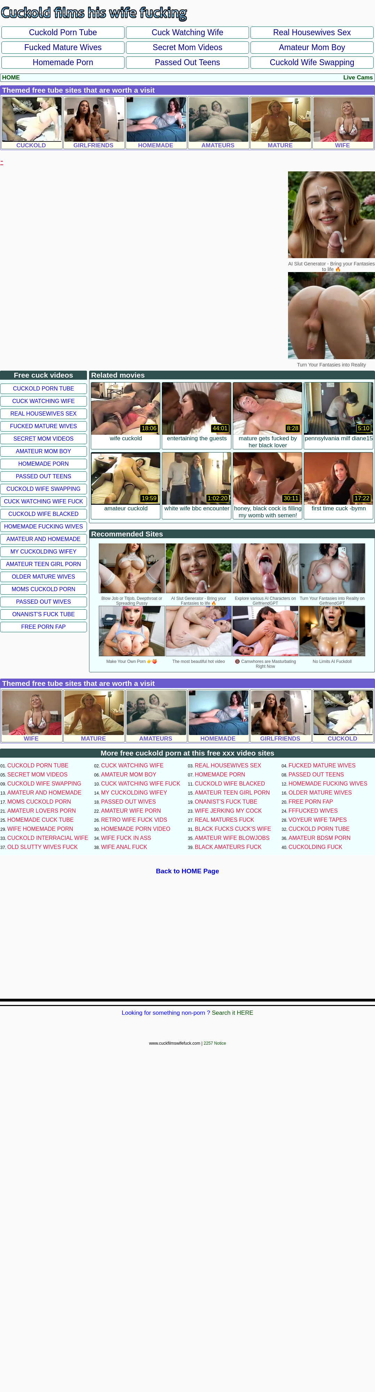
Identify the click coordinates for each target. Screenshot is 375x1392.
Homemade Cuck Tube (40, 820)
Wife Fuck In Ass (126, 838)
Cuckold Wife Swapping (312, 62)
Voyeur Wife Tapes (318, 820)
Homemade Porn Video (135, 829)
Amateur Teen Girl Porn (43, 564)
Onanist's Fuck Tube (43, 614)
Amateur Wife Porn (131, 811)
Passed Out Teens (187, 62)
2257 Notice (215, 1043)
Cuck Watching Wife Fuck (43, 501)
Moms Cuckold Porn (43, 589)
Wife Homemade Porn (40, 829)
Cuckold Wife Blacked (43, 514)
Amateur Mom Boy (312, 47)
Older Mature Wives (43, 577)
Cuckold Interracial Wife (47, 838)
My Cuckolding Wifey (43, 552)
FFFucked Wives (313, 811)
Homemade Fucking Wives (43, 526)
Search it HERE (232, 1013)
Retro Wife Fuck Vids (134, 820)
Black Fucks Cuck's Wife (233, 829)
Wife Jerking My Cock (228, 811)
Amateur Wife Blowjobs (232, 838)
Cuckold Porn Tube (63, 32)
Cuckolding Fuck (316, 847)
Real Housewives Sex (312, 32)
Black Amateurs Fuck (228, 847)
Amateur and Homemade (43, 539)
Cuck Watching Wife (187, 32)
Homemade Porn (63, 62)
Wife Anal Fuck (124, 847)
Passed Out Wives (43, 602)
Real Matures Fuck (224, 820)
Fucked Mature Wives (63, 47)
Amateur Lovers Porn (41, 811)
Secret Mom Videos (187, 47)
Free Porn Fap (43, 627)
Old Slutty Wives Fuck (42, 847)
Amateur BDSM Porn (320, 838)
